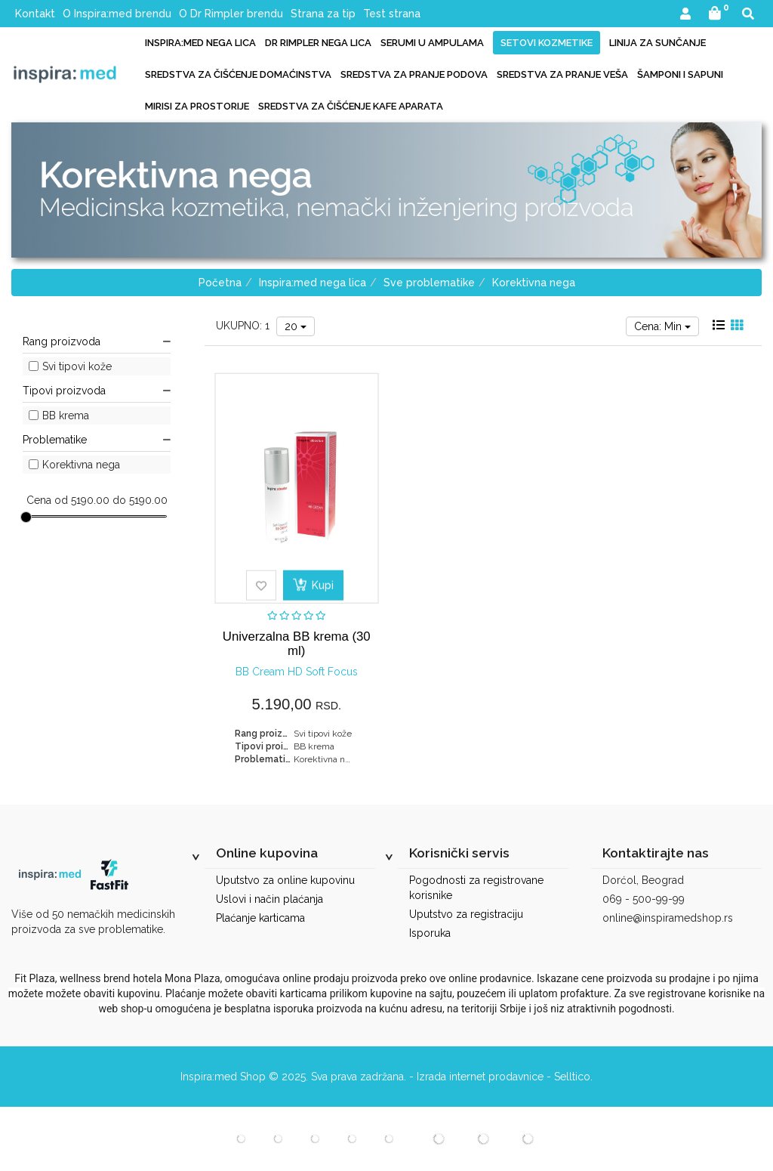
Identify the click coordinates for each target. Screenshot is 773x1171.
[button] (685, 14)
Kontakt (35, 14)
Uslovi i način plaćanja (269, 899)
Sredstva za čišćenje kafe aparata (350, 106)
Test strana (391, 14)
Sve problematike (429, 283)
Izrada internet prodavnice (480, 1077)
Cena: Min (662, 326)
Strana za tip (323, 14)
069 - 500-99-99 (643, 899)
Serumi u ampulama (432, 42)
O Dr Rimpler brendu (231, 14)
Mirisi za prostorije (197, 106)
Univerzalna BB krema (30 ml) (297, 643)
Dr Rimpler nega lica (318, 42)
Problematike (97, 440)
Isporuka (430, 933)
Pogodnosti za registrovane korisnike (476, 887)
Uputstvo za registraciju (466, 914)
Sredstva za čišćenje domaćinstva (238, 74)
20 (295, 326)
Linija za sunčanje (657, 42)
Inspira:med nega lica (200, 42)
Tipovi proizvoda (97, 391)
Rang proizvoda (97, 341)
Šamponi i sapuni (680, 74)
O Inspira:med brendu (117, 14)
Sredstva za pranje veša (562, 74)
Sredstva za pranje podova (414, 74)
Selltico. (573, 1077)
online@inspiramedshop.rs (667, 918)
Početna (220, 283)
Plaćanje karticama (260, 918)
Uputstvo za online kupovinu (285, 880)
